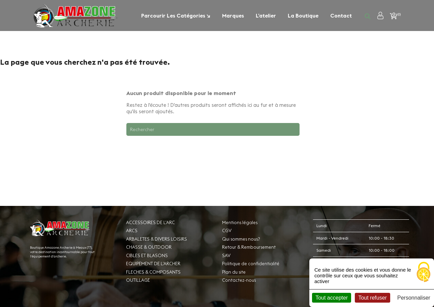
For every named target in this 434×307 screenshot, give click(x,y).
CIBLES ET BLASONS (147, 255)
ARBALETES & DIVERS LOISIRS (156, 239)
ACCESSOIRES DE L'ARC (150, 222)
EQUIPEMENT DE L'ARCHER (153, 263)
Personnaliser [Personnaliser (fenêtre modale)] (413, 298)
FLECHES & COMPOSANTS (153, 272)
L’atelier (266, 15)
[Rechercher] (213, 129)
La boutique (303, 15)
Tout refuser (372, 298)
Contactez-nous (239, 280)
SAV (226, 255)
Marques (233, 15)
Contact (341, 15)
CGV (226, 230)
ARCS (131, 230)
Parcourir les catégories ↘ (175, 15)
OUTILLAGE (138, 280)
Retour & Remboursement (249, 247)
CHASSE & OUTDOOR (149, 247)
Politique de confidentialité (250, 263)
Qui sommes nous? (241, 239)
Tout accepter (331, 298)
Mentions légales (239, 222)
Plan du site (234, 272)
